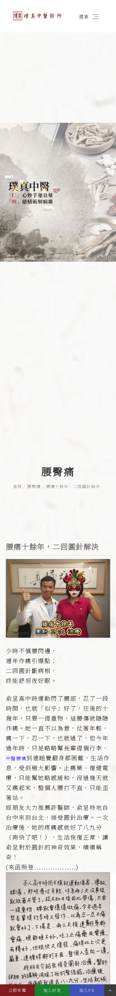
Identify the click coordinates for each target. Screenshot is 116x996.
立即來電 (17, 990)
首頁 (17, 452)
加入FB (86, 990)
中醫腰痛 (16, 720)
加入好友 (52, 990)
